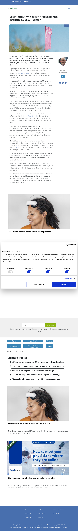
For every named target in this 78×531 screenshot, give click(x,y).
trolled (16, 147)
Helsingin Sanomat (23, 73)
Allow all (64, 284)
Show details (68, 278)
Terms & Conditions (58, 510)
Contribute (40, 510)
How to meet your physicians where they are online (31, 478)
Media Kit (28, 1)
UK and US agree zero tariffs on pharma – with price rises (38, 362)
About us (27, 510)
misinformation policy (32, 116)
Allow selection (39, 284)
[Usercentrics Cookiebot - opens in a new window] (68, 245)
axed (48, 147)
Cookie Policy (40, 513)
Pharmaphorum (12, 512)
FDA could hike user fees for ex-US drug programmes (36, 379)
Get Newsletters (18, 1)
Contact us (28, 517)
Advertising (28, 513)
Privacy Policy (40, 517)
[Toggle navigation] (70, 8)
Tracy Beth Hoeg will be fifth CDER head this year (34, 370)
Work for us (56, 513)
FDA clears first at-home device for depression (30, 232)
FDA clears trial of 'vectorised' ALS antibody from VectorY (38, 366)
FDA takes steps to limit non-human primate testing (35, 374)
